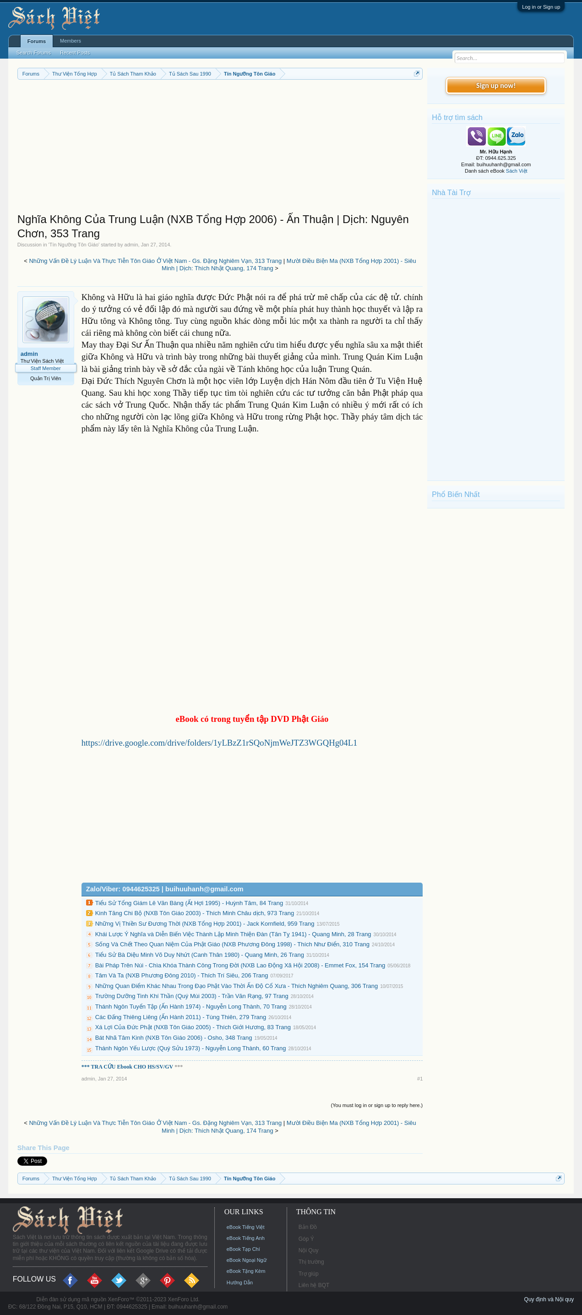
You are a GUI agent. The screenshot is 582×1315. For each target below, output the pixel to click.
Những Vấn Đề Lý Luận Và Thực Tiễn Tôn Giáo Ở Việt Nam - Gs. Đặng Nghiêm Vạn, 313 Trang (155, 260)
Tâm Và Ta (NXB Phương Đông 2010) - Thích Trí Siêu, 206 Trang (181, 975)
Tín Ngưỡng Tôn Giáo (73, 244)
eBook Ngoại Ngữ (247, 1260)
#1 (420, 1078)
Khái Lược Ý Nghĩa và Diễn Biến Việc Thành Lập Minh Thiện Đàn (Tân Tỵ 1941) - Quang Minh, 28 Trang (233, 934)
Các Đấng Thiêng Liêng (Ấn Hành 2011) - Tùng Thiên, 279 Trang (180, 1017)
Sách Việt (517, 171)
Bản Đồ (308, 1227)
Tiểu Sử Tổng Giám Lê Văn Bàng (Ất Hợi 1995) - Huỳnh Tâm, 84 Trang (189, 903)
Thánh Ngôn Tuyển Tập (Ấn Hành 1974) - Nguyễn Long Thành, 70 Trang (191, 1006)
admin (131, 244)
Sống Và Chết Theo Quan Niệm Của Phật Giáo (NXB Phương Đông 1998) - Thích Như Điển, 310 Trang (232, 944)
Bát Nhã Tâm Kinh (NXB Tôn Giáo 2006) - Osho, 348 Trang (173, 1037)
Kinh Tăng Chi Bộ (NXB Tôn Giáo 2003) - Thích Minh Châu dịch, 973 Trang (194, 913)
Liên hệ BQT (314, 1285)
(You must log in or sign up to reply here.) (377, 1105)
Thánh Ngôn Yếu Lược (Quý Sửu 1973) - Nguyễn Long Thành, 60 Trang (190, 1048)
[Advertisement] (220, 148)
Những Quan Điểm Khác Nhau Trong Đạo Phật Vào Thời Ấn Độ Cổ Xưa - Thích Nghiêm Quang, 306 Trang (236, 985)
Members (70, 41)
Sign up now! (496, 85)
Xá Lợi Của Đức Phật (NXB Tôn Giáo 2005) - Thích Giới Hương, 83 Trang (193, 1027)
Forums (36, 41)
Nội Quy (309, 1250)
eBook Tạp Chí (243, 1249)
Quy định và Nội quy (549, 1299)
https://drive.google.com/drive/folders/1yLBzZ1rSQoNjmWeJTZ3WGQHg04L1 (220, 743)
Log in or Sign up (541, 7)
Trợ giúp (309, 1274)
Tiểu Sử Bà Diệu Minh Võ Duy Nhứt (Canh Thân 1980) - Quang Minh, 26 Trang (199, 954)
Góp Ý (306, 1239)
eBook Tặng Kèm (246, 1271)
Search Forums (33, 52)
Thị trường (311, 1262)
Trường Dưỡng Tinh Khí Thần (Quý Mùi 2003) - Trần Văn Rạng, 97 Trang (191, 996)
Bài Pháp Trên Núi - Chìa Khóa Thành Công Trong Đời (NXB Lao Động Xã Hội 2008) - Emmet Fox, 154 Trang (240, 965)
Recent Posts (75, 52)
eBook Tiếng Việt (246, 1227)
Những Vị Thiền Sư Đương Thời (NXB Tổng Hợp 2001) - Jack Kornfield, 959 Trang (205, 923)
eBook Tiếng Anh (246, 1238)
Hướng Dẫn (240, 1282)
